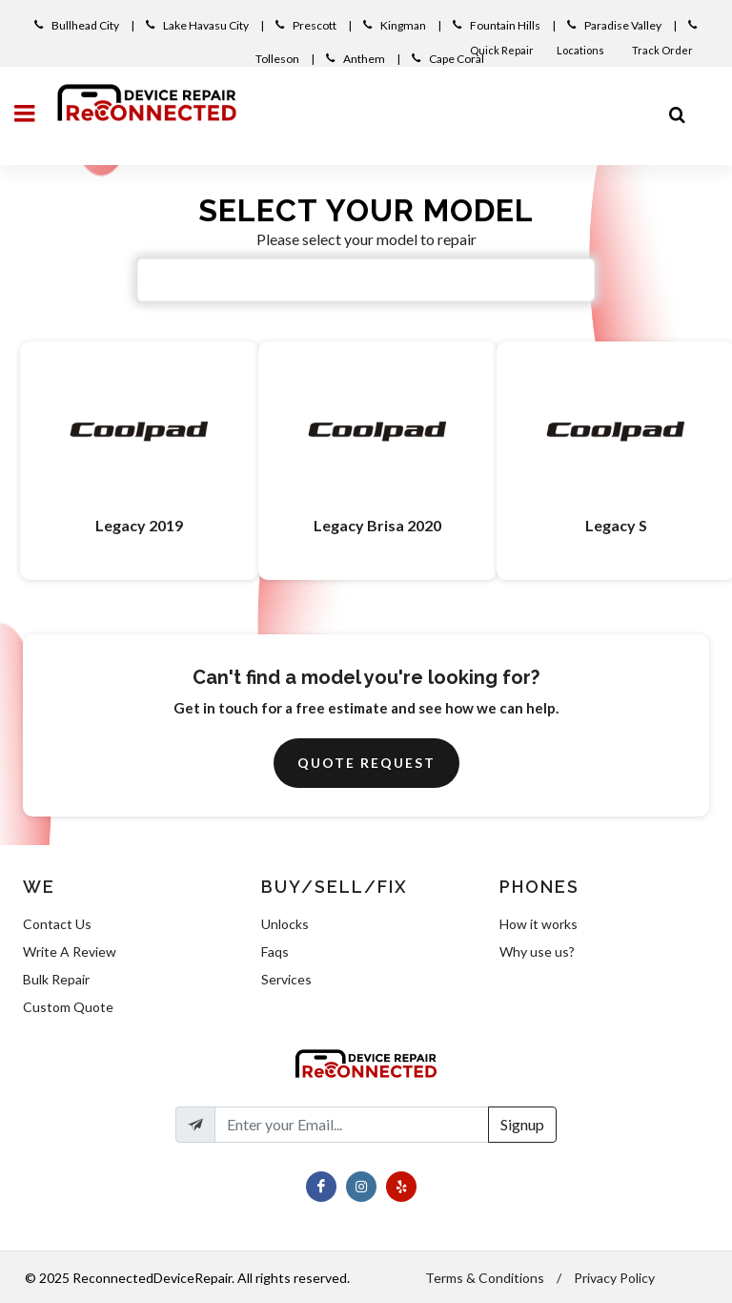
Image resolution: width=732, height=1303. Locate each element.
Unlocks (285, 924)
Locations (581, 50)
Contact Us (57, 924)
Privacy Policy (614, 1278)
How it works (538, 924)
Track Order (663, 50)
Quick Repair (502, 50)
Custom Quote (68, 1007)
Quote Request (366, 763)
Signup (522, 1124)
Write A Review (69, 951)
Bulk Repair (56, 979)
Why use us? (537, 951)
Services (286, 979)
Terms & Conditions (484, 1278)
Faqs (275, 951)
